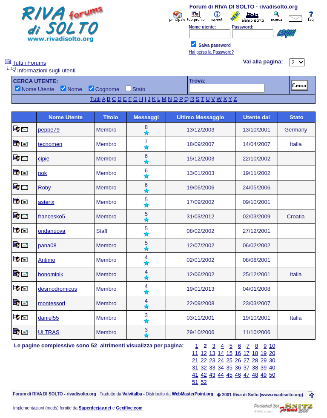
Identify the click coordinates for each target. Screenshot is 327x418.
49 (264, 375)
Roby (44, 187)
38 (255, 367)
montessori (51, 303)
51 (195, 382)
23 (212, 360)
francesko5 (51, 216)
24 (221, 360)
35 (229, 367)
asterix (46, 202)
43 (212, 375)
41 (195, 375)
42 (204, 375)
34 (221, 367)
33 (212, 367)
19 (264, 353)
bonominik (50, 274)
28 (255, 360)
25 (229, 360)
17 (247, 353)
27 (247, 360)
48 (255, 375)
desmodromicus (57, 289)
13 (212, 353)
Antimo (46, 260)
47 (247, 375)
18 (255, 353)
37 (247, 367)
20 (272, 353)
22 (204, 360)
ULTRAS (48, 332)
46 (238, 375)
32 (204, 367)
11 (195, 353)
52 (204, 382)
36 (238, 367)
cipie (43, 158)
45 (229, 375)
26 (238, 360)
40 (272, 367)
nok (42, 173)
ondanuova (51, 231)
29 (264, 360)
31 (195, 367)
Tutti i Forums (29, 63)
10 (272, 346)
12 (204, 353)
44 (221, 375)
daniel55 (48, 318)
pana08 (47, 245)
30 (272, 360)
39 (264, 367)
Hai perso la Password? (211, 52)
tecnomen (50, 144)
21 (195, 360)
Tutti (95, 99)
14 (221, 353)
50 (272, 375)
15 (229, 353)
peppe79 (49, 129)
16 (238, 353)
